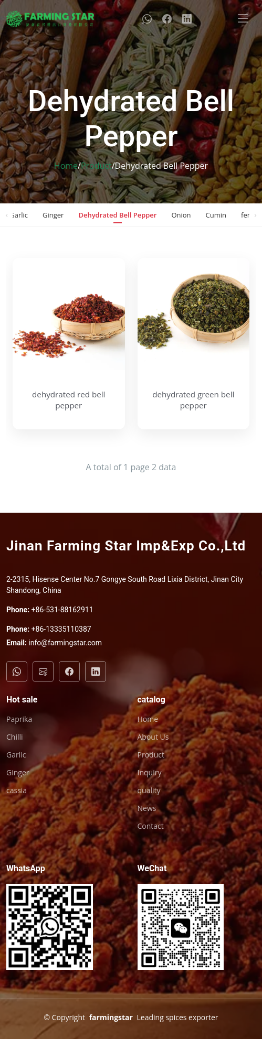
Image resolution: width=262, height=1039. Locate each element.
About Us (153, 737)
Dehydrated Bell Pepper (117, 215)
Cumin (216, 215)
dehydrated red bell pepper (68, 399)
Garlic (18, 215)
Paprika (19, 719)
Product (96, 165)
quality (149, 790)
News (147, 808)
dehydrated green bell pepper (193, 399)
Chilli (14, 737)
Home (66, 165)
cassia (16, 790)
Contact (151, 826)
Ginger (53, 215)
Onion (181, 215)
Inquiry (150, 772)
